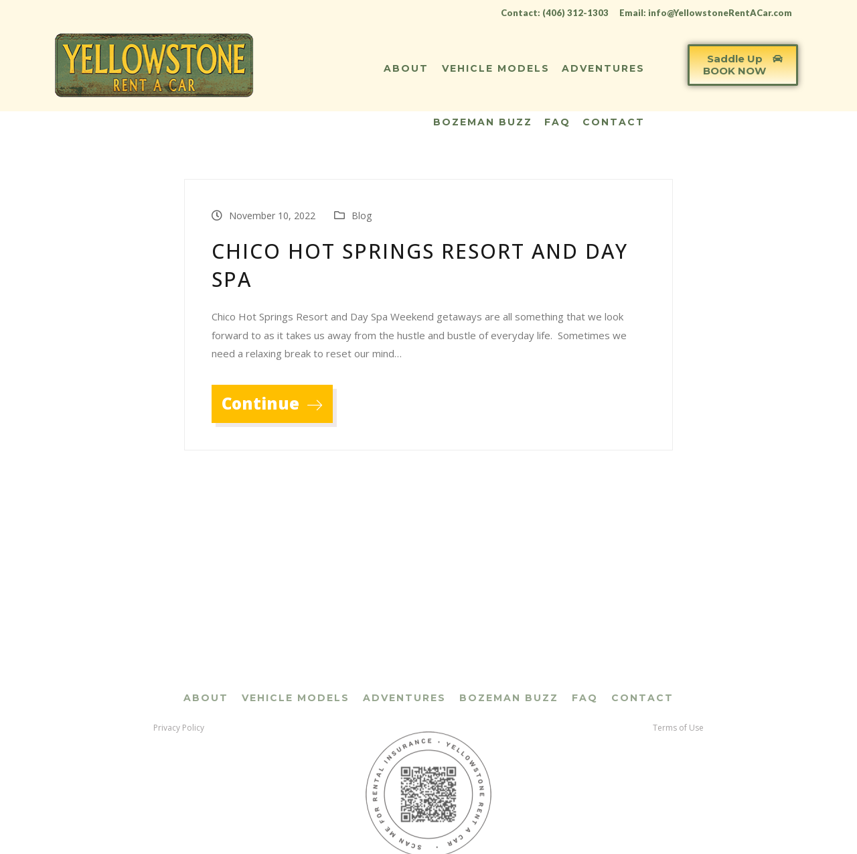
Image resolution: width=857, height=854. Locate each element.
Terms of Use (678, 806)
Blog (362, 215)
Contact (613, 122)
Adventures (603, 68)
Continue (272, 403)
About (406, 68)
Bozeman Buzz (482, 122)
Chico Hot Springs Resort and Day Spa (420, 265)
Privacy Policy (178, 806)
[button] (743, 65)
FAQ (557, 122)
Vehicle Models (496, 68)
